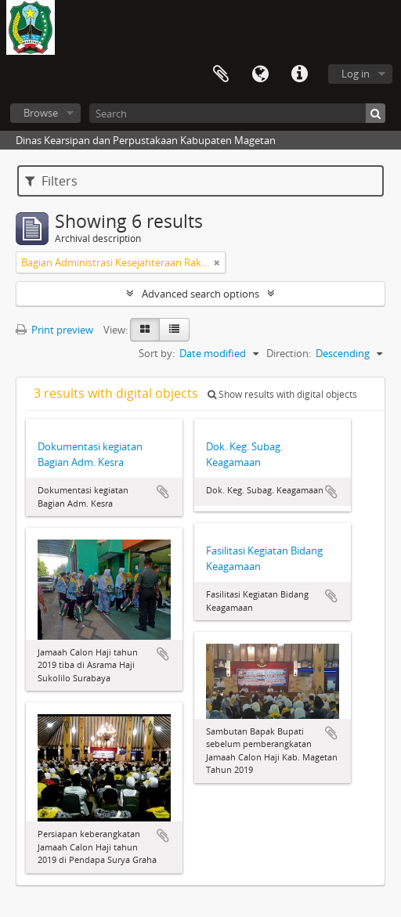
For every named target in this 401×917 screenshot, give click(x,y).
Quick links (299, 74)
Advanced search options (200, 294)
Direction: (288, 353)
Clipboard (220, 74)
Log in (355, 74)
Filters (51, 181)
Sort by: (157, 353)
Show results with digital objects (282, 394)
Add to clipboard (163, 492)
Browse (40, 113)
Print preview (54, 330)
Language (260, 74)
